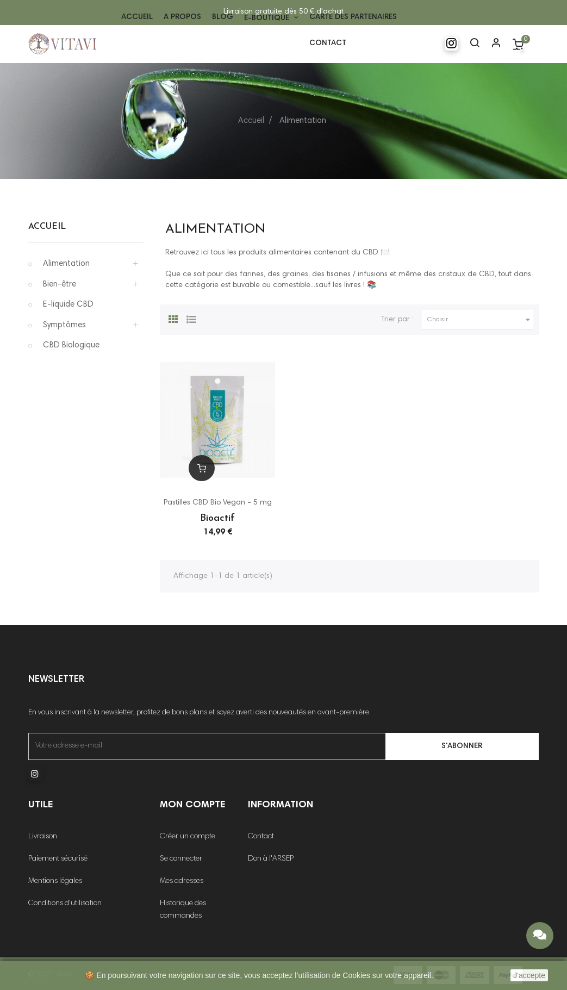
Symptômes (64, 325)
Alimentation (66, 264)
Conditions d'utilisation (65, 903)
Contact (261, 836)
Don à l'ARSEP (271, 859)
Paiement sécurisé (58, 859)
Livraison (42, 836)
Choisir (480, 319)
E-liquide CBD (68, 305)
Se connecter (181, 859)
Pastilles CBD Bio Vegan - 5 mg (218, 503)
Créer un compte (187, 836)
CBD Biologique (71, 345)
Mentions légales (55, 881)
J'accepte (529, 975)
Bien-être (59, 285)
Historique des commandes (183, 910)
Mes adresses (181, 881)
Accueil (47, 226)
